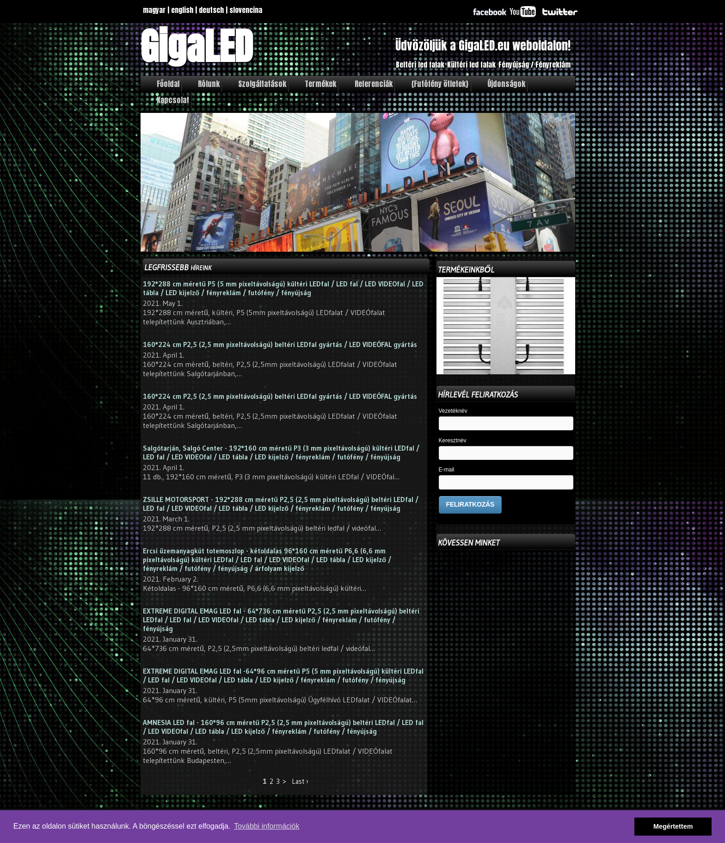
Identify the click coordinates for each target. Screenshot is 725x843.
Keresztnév (453, 440)
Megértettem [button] (673, 826)
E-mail (447, 469)
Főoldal (168, 83)
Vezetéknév (453, 411)
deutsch (211, 10)
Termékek (320, 83)
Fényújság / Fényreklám (534, 64)
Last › (300, 781)
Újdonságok (506, 83)
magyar (154, 10)
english (182, 10)
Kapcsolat (173, 99)
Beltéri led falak (420, 64)
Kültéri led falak (471, 64)
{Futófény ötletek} (440, 83)
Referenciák (374, 83)
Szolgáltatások (262, 83)
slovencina (245, 10)
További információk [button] (266, 826)
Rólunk (209, 83)
